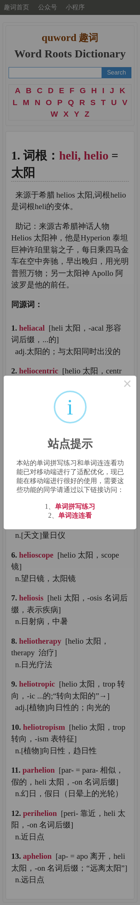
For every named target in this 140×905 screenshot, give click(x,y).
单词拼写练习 (75, 506)
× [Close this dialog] (127, 385)
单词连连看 (75, 515)
